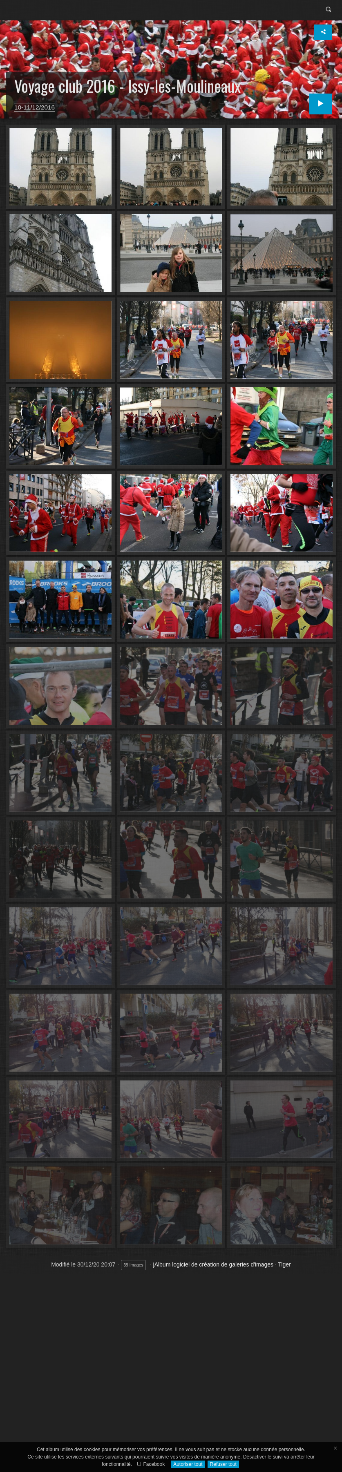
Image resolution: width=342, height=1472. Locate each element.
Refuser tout (223, 1464)
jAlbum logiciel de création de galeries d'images (213, 1264)
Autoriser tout (187, 1464)
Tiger (284, 1264)
